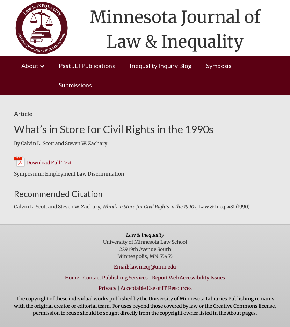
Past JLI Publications (87, 66)
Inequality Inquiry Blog (160, 66)
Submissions (75, 85)
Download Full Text (49, 162)
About (29, 66)
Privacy (107, 288)
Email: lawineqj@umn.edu (145, 267)
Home (72, 278)
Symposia (219, 66)
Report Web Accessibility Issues (188, 278)
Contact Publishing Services (115, 278)
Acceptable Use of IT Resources (156, 288)
